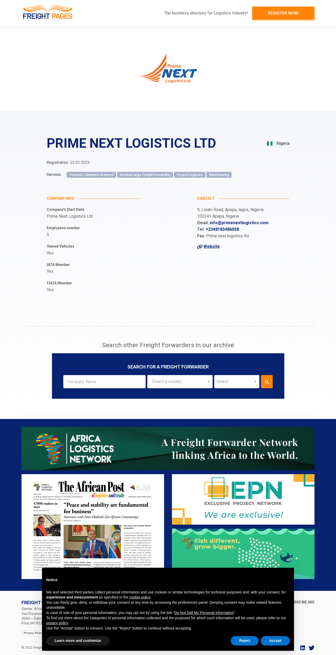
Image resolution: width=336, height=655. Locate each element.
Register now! (283, 13)
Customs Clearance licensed (91, 175)
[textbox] (180, 381)
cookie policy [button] (139, 597)
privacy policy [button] (57, 623)
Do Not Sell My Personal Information (204, 613)
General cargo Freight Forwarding (145, 175)
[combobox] (180, 381)
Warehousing (219, 175)
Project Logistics (190, 175)
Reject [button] (244, 640)
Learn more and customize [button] (78, 640)
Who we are (303, 602)
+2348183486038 (222, 229)
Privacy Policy (33, 632)
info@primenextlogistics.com (239, 222)
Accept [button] (275, 640)
